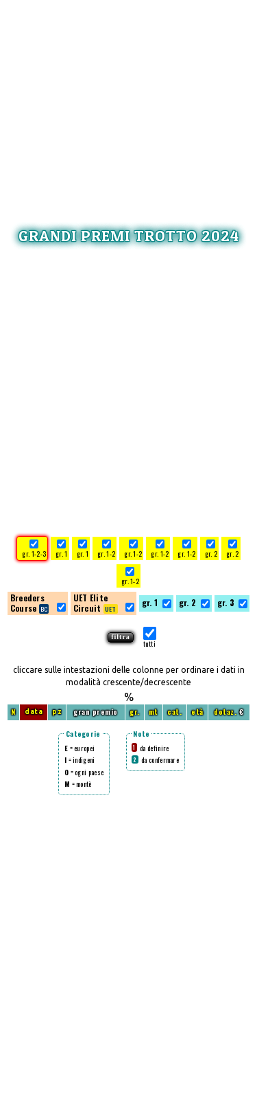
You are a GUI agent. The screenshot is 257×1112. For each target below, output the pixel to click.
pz (57, 711)
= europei (79, 748)
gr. (135, 712)
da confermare (155, 760)
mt (153, 712)
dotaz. (225, 712)
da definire (150, 748)
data (33, 711)
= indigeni (79, 760)
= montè (78, 784)
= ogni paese (83, 772)
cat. (174, 712)
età (197, 712)
